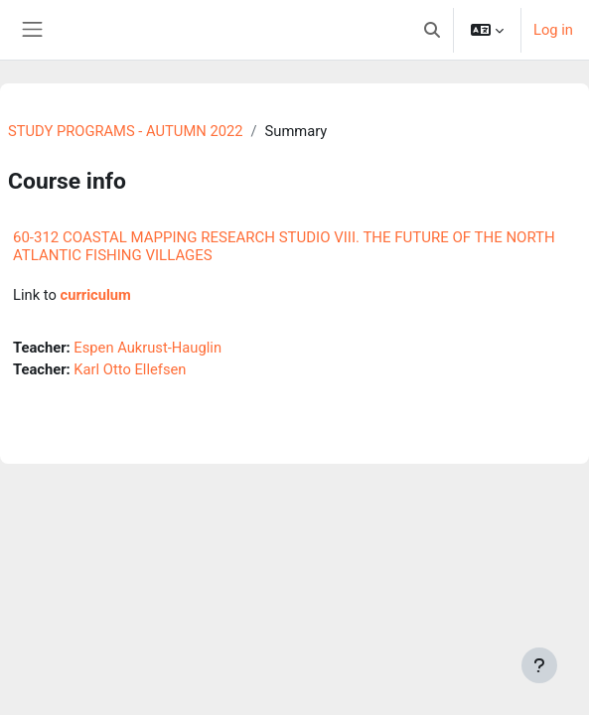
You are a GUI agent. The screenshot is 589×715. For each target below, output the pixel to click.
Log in (553, 30)
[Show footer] (539, 665)
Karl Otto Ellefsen (130, 369)
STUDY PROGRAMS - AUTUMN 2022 (125, 131)
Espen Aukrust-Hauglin (147, 348)
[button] (432, 30)
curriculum (95, 295)
